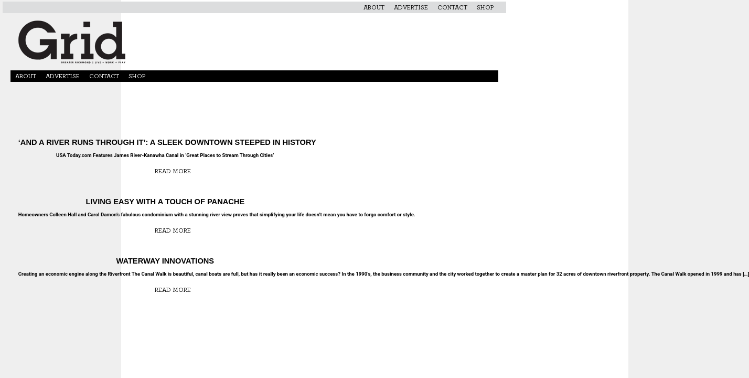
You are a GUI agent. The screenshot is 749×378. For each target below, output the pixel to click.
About (373, 7)
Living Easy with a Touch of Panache (164, 201)
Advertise (411, 7)
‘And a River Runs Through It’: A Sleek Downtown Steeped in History (165, 142)
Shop (485, 7)
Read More (173, 171)
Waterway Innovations (165, 261)
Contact (452, 7)
